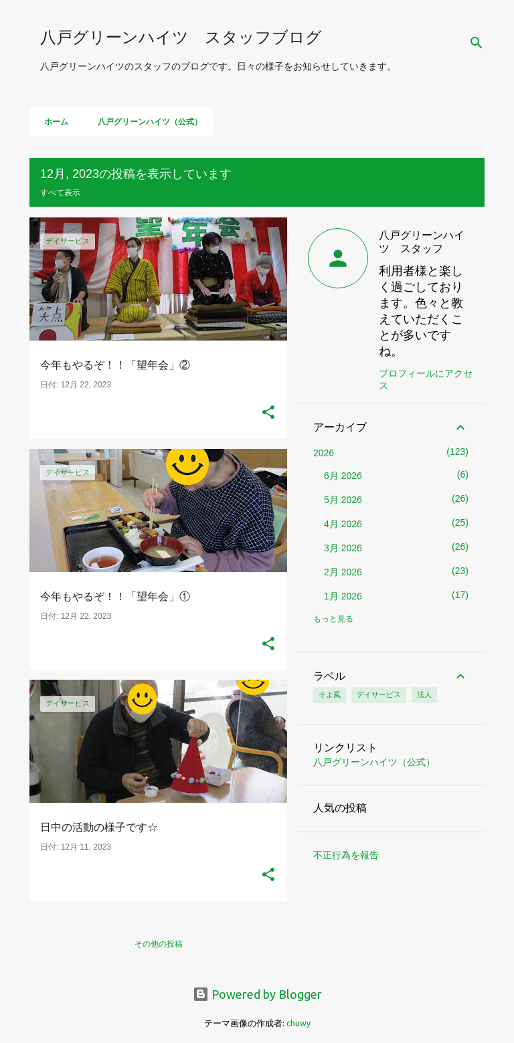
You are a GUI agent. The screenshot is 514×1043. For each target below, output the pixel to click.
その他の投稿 (159, 943)
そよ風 (330, 694)
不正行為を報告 (346, 855)
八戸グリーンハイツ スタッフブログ (181, 37)
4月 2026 (343, 523)
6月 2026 (343, 475)
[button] (268, 413)
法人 (424, 694)
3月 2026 (343, 548)
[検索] (476, 43)
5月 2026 (343, 499)
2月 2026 (343, 572)
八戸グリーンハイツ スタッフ (421, 241)
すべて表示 (60, 192)
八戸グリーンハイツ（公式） (146, 121)
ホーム (52, 121)
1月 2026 (343, 596)
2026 (323, 453)
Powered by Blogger (257, 994)
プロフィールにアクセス (426, 379)
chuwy (298, 1023)
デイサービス (379, 694)
